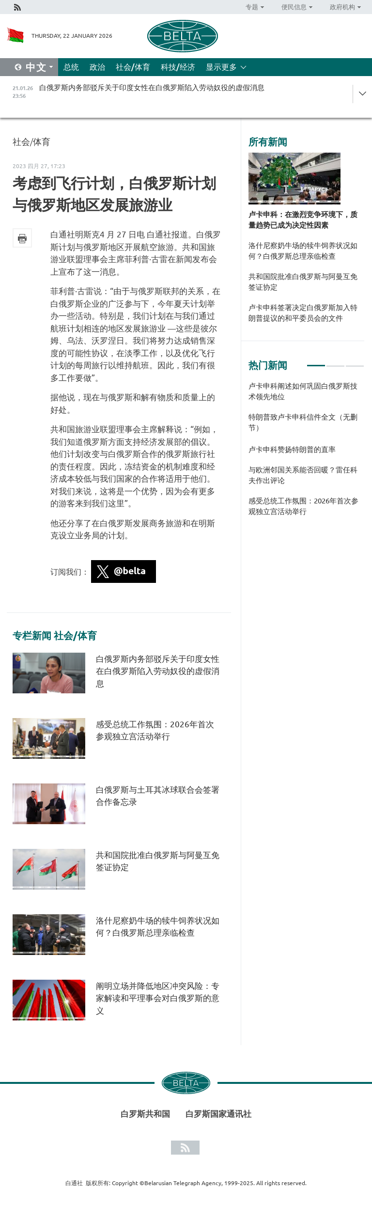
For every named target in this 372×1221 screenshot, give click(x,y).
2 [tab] (335, 361)
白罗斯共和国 (145, 1113)
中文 (36, 67)
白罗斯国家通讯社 (218, 1113)
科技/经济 (178, 67)
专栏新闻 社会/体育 (55, 636)
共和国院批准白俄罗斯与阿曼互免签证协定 (302, 281)
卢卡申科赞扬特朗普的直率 (292, 449)
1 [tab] (316, 361)
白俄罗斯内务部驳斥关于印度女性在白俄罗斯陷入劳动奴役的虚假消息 (157, 671)
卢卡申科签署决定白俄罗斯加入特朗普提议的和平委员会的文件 (302, 312)
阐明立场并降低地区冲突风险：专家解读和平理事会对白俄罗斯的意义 (157, 998)
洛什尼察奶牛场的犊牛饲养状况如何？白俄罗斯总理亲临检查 (302, 250)
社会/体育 (133, 67)
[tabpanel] (306, 454)
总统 (71, 67)
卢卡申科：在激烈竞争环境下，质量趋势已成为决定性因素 (302, 219)
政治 (97, 67)
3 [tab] (355, 361)
